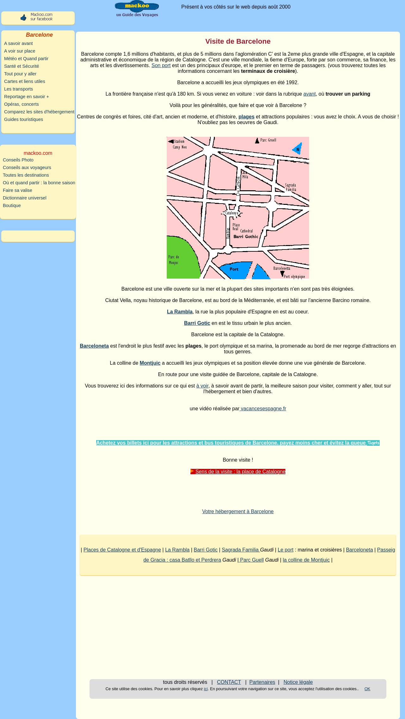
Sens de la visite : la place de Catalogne (238, 471)
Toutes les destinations (26, 175)
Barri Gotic (206, 549)
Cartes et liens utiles (24, 81)
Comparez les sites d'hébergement (39, 111)
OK (367, 688)
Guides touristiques (23, 119)
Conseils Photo (18, 159)
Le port (286, 549)
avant (309, 94)
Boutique (12, 205)
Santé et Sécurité (21, 66)
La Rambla (177, 549)
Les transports (18, 88)
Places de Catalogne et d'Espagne (122, 549)
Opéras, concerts (21, 104)
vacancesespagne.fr (263, 408)
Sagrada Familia (241, 549)
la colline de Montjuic (306, 560)
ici (206, 688)
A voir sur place (19, 51)
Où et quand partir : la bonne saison (39, 182)
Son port (161, 65)
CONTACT (229, 682)
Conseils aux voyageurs (27, 167)
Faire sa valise (17, 190)
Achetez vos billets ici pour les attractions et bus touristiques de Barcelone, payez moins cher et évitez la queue (238, 442)
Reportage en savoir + (26, 96)
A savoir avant (18, 43)
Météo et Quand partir (26, 58)
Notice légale (298, 682)
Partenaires (262, 682)
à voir (202, 385)
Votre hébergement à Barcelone (238, 511)
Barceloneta (359, 549)
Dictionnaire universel (25, 197)
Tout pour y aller (20, 73)
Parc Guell (251, 560)
